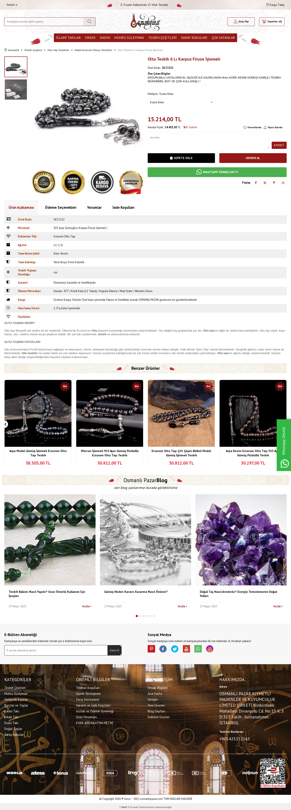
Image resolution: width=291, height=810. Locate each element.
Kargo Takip (275, 5)
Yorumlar (94, 207)
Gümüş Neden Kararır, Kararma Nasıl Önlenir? (136, 592)
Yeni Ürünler (156, 705)
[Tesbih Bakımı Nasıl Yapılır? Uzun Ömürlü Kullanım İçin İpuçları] (50, 539)
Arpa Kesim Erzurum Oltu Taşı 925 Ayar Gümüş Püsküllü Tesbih (253, 453)
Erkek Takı (11, 716)
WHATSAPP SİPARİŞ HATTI (217, 172)
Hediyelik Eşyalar (16, 699)
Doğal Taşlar (13, 728)
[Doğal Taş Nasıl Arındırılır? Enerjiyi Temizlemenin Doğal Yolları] (241, 539)
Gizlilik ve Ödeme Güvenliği (95, 710)
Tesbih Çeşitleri (162, 37)
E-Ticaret (133, 805)
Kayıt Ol (114, 650)
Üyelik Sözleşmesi (88, 693)
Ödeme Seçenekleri (60, 207)
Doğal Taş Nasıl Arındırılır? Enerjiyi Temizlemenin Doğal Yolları (238, 594)
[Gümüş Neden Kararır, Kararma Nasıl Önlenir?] (145, 539)
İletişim (12, 4)
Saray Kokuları (194, 37)
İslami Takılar (68, 37)
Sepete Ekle (181, 158)
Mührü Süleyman (129, 37)
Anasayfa (11, 50)
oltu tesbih (178, 353)
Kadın (105, 37)
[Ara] (89, 22)
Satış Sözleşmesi (87, 699)
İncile (86, 606)
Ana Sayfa (155, 693)
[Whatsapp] (204, 649)
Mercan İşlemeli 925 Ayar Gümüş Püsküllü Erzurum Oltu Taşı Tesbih (110, 453)
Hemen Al (253, 158)
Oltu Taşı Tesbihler (58, 50)
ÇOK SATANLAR (223, 37)
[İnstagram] (217, 649)
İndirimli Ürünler (159, 716)
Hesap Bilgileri (158, 687)
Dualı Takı (11, 722)
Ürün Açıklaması (21, 207)
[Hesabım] (241, 21)
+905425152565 (234, 738)
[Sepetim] (271, 21)
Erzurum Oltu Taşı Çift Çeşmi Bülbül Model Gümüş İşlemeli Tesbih (181, 453)
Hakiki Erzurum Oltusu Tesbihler (93, 50)
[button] (4, 424)
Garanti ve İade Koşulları (93, 705)
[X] (178, 649)
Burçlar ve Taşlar (16, 705)
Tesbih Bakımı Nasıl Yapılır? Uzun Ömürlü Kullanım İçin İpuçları (47, 594)
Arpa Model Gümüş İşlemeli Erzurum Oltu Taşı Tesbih (38, 453)
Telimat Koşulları (88, 687)
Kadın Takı (11, 710)
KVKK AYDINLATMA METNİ (94, 722)
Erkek (90, 37)
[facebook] (165, 649)
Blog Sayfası (156, 710)
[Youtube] (191, 649)
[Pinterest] (152, 649)
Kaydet (279, 145)
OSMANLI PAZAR (149, 300)
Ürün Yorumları (86, 716)
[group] (87, 112)
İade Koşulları (123, 207)
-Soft (123, 805)
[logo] (145, 21)
